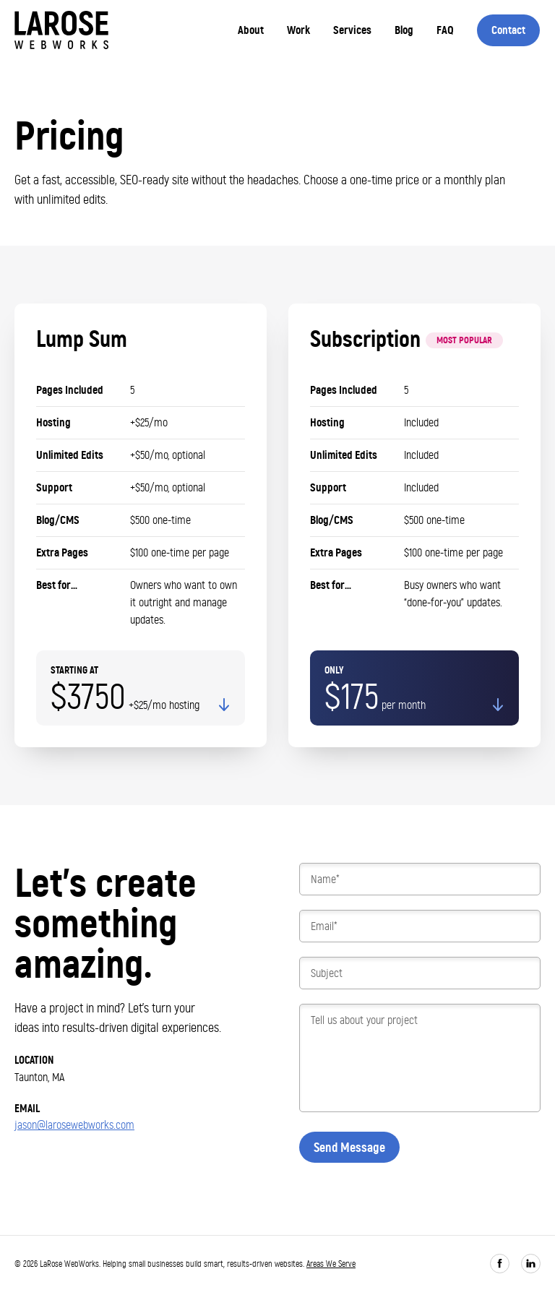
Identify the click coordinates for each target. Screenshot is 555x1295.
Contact (508, 30)
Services (352, 30)
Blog (404, 30)
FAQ (445, 30)
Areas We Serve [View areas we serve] (331, 1264)
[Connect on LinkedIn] (531, 1263)
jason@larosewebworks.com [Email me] (74, 1125)
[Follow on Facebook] (499, 1263)
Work (298, 30)
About (251, 30)
